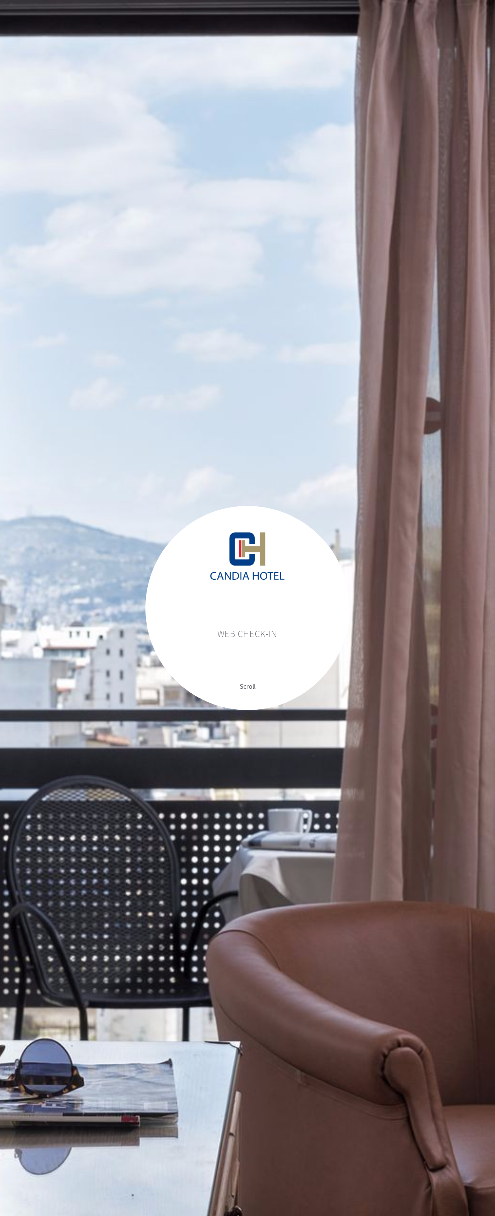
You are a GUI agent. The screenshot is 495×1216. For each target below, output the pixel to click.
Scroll (248, 686)
